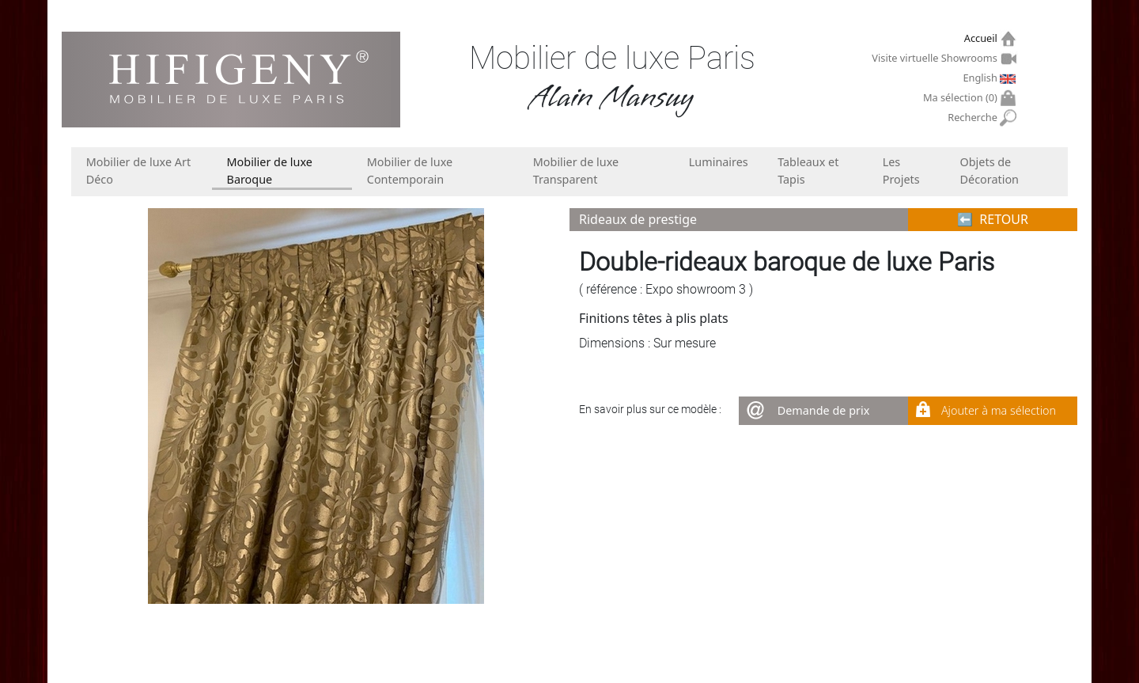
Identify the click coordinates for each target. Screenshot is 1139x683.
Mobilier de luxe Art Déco (138, 170)
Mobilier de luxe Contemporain (409, 170)
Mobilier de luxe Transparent (576, 170)
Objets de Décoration (989, 170)
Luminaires (718, 161)
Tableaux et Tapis (808, 170)
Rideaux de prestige (638, 219)
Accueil (982, 38)
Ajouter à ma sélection (998, 410)
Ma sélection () (962, 97)
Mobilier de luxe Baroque (269, 170)
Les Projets (901, 170)
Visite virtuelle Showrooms (936, 58)
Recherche (974, 117)
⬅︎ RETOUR (992, 219)
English (982, 77)
